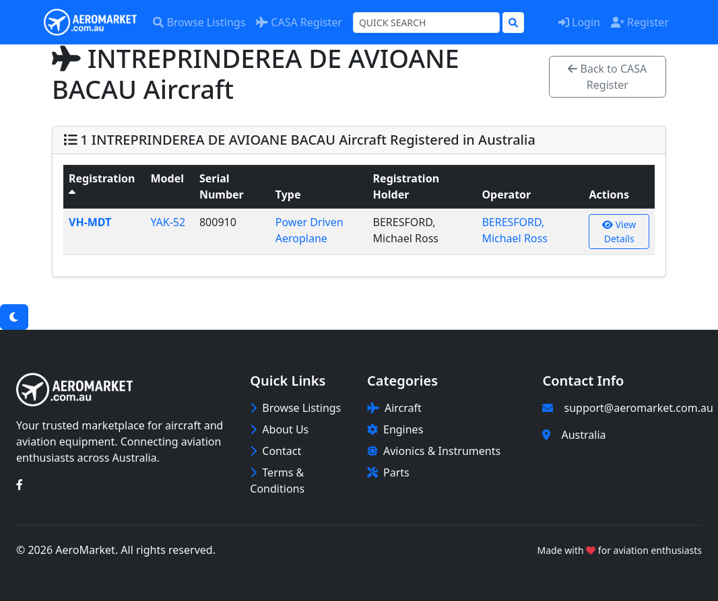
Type (293, 194)
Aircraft (394, 407)
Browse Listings (199, 22)
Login (579, 22)
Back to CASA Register (607, 76)
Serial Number (226, 186)
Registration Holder (406, 186)
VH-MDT (90, 222)
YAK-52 (167, 222)
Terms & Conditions (277, 480)
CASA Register (299, 22)
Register (640, 22)
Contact (275, 451)
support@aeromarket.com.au (638, 407)
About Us (279, 429)
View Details (619, 231)
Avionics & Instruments (433, 451)
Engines (395, 429)
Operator (511, 194)
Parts (388, 472)
